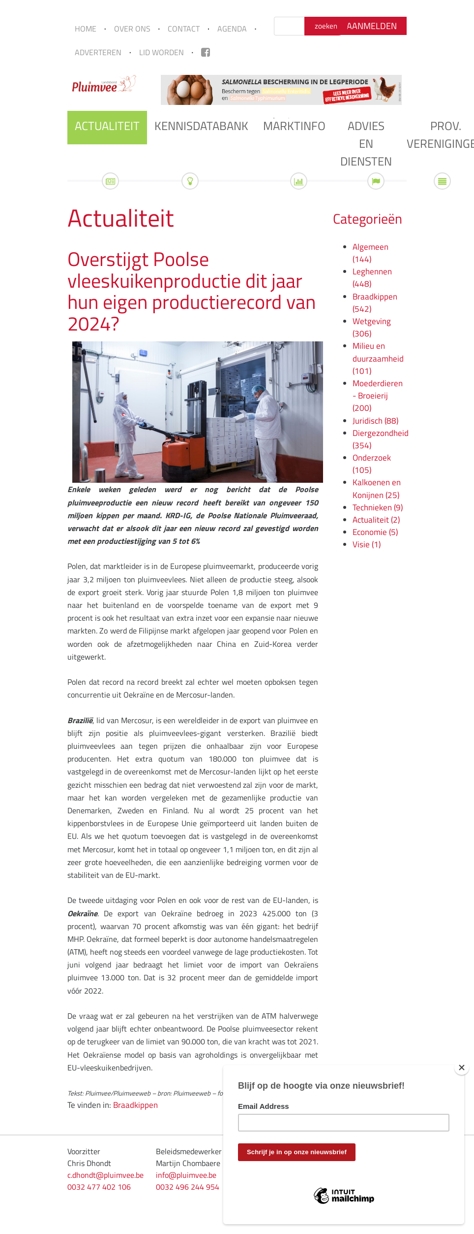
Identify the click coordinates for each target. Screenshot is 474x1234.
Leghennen (372, 277)
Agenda (232, 28)
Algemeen (370, 253)
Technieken (378, 507)
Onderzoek (372, 463)
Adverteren (98, 52)
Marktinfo (294, 125)
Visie (367, 544)
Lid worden (161, 52)
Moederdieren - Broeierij (378, 395)
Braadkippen (135, 1105)
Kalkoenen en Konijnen (377, 488)
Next (414, 90)
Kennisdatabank (201, 125)
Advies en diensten (366, 143)
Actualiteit (107, 125)
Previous (148, 90)
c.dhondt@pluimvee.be (105, 1175)
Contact (184, 28)
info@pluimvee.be (186, 1175)
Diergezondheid (381, 439)
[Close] (461, 1067)
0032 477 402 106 (99, 1187)
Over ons (132, 28)
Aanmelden (372, 26)
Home (85, 28)
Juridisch (375, 420)
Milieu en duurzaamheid (378, 358)
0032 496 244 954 (187, 1187)
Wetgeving (372, 327)
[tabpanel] (281, 90)
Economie (375, 532)
